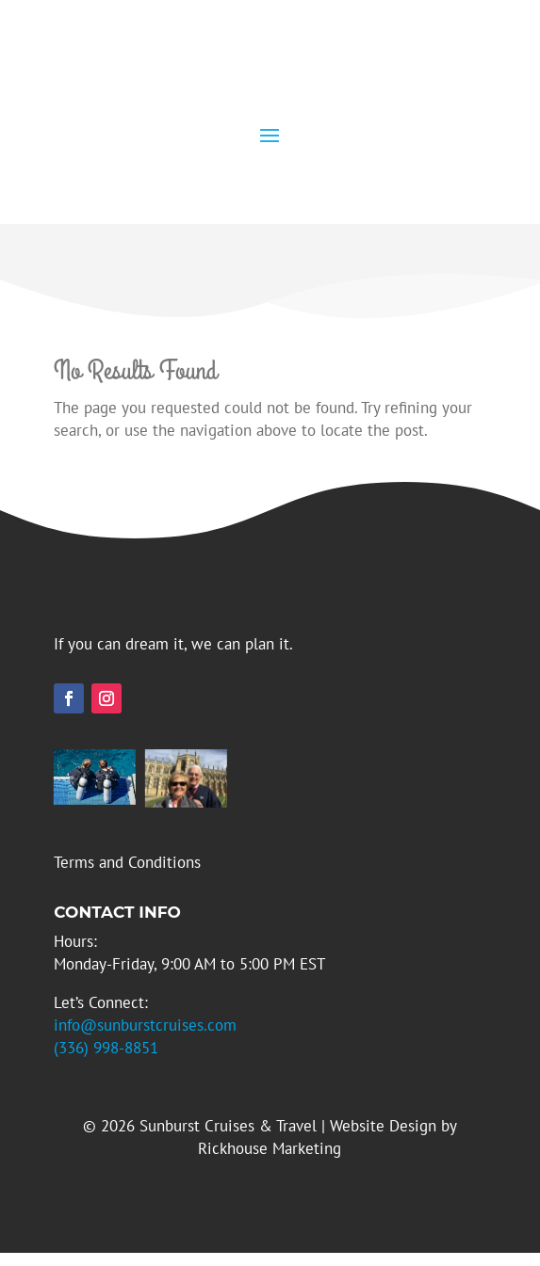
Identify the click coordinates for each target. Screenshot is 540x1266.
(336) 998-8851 (106, 1047)
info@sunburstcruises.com (145, 1025)
